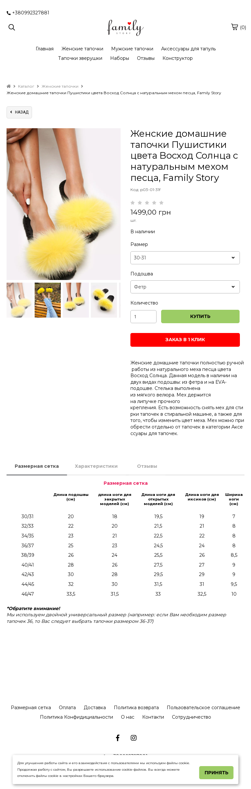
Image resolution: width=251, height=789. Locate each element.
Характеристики (96, 466)
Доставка (95, 707)
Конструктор (177, 58)
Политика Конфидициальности (76, 717)
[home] (9, 86)
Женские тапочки (82, 49)
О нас (127, 717)
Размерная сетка (37, 466)
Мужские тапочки (132, 49)
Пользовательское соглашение (203, 707)
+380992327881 (28, 13)
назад (19, 112)
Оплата (67, 707)
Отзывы (146, 58)
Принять (216, 773)
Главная (45, 49)
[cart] (234, 27)
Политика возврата (136, 707)
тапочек (167, 433)
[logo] (125, 28)
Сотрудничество (191, 717)
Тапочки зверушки (80, 58)
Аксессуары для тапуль (188, 49)
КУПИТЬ (200, 316)
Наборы (119, 58)
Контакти (153, 717)
